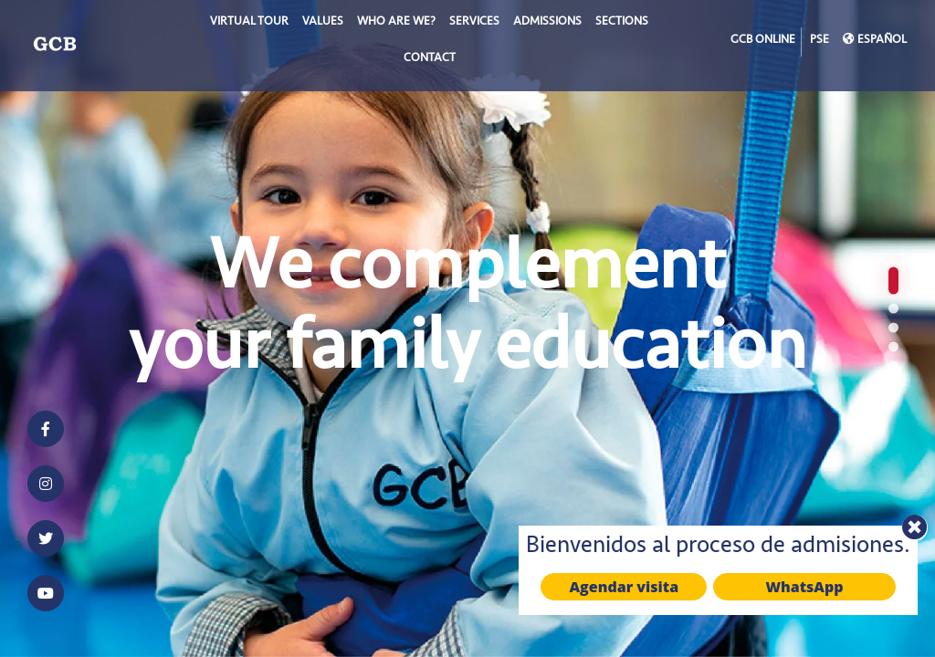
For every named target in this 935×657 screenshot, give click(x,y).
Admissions (547, 23)
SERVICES (474, 23)
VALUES (322, 23)
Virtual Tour (249, 23)
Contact (430, 59)
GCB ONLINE (762, 41)
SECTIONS (621, 23)
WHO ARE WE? (396, 23)
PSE (819, 41)
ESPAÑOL (875, 41)
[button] (893, 281)
